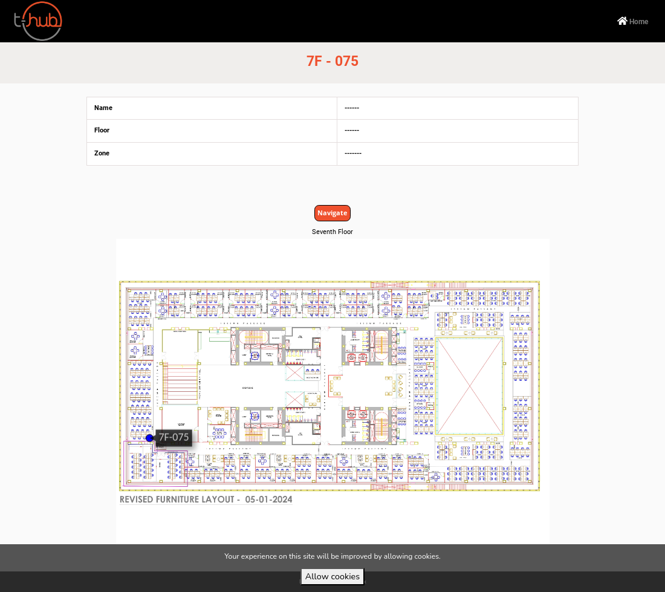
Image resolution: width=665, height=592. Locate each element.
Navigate (332, 213)
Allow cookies (332, 576)
